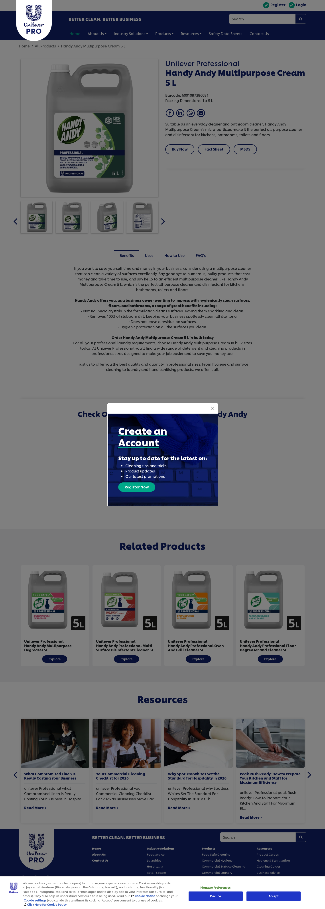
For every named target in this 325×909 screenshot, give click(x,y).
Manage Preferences (215, 887)
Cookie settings (35, 900)
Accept (273, 896)
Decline (215, 896)
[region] (162, 892)
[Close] (212, 408)
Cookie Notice (145, 896)
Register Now (137, 486)
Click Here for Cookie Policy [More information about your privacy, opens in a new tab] (47, 904)
